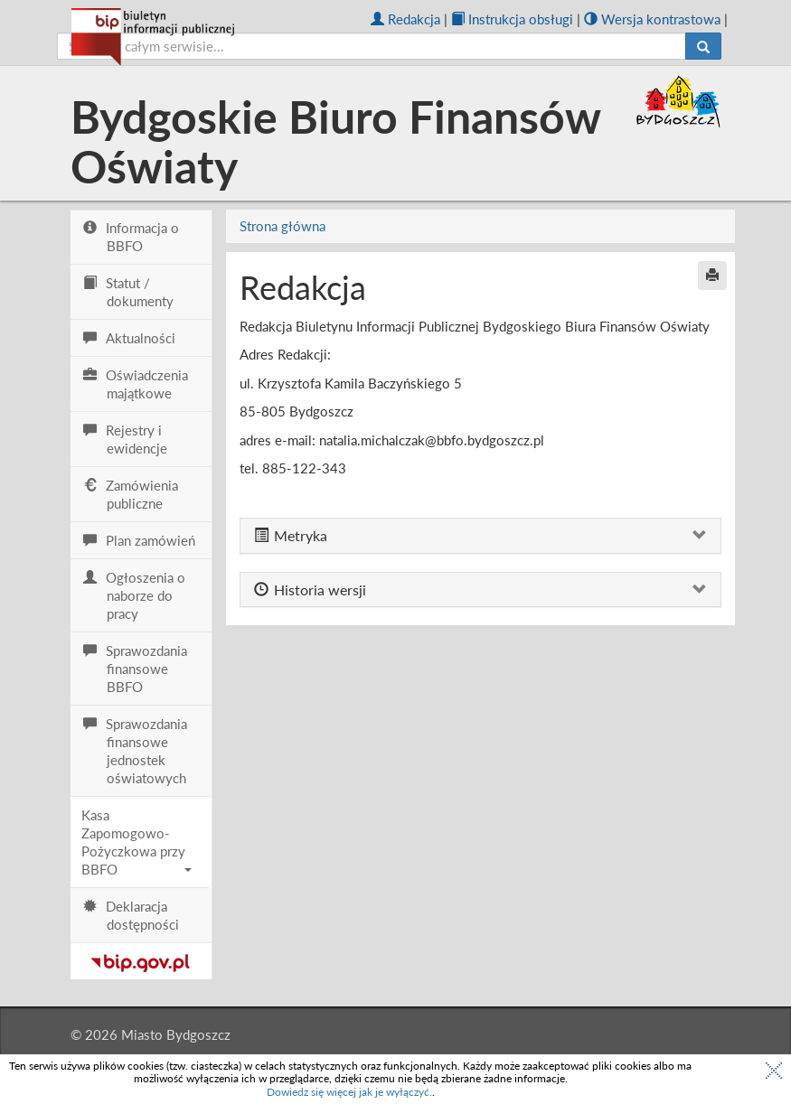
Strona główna (282, 226)
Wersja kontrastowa (652, 19)
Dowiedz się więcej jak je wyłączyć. (349, 1092)
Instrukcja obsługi (512, 19)
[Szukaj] (703, 46)
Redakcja (405, 19)
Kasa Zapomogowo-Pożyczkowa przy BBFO (137, 842)
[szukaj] (371, 46)
